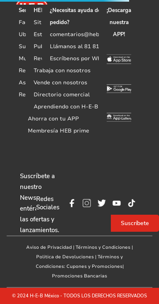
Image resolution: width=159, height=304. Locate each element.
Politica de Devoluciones (65, 257)
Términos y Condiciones (103, 247)
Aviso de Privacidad (49, 247)
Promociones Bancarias (79, 276)
